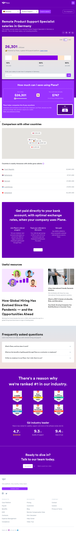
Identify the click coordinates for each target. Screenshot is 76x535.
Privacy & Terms (57, 509)
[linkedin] (72, 32)
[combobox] (3, 12)
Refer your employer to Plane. (11, 111)
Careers (54, 506)
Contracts (5, 515)
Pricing (29, 502)
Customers (30, 506)
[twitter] (69, 32)
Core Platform (6, 502)
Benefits (4, 509)
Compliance (5, 522)
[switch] (65, 40)
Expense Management (9, 518)
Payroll (4, 506)
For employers (68, 11)
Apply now (38, 250)
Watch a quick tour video (44, 466)
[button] (34, 144)
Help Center (31, 518)
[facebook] (66, 32)
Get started (28, 466)
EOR (3, 512)
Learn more (43, 50)
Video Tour (30, 522)
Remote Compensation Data (36, 512)
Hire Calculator (31, 515)
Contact (54, 502)
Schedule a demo (15, 488)
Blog (28, 509)
